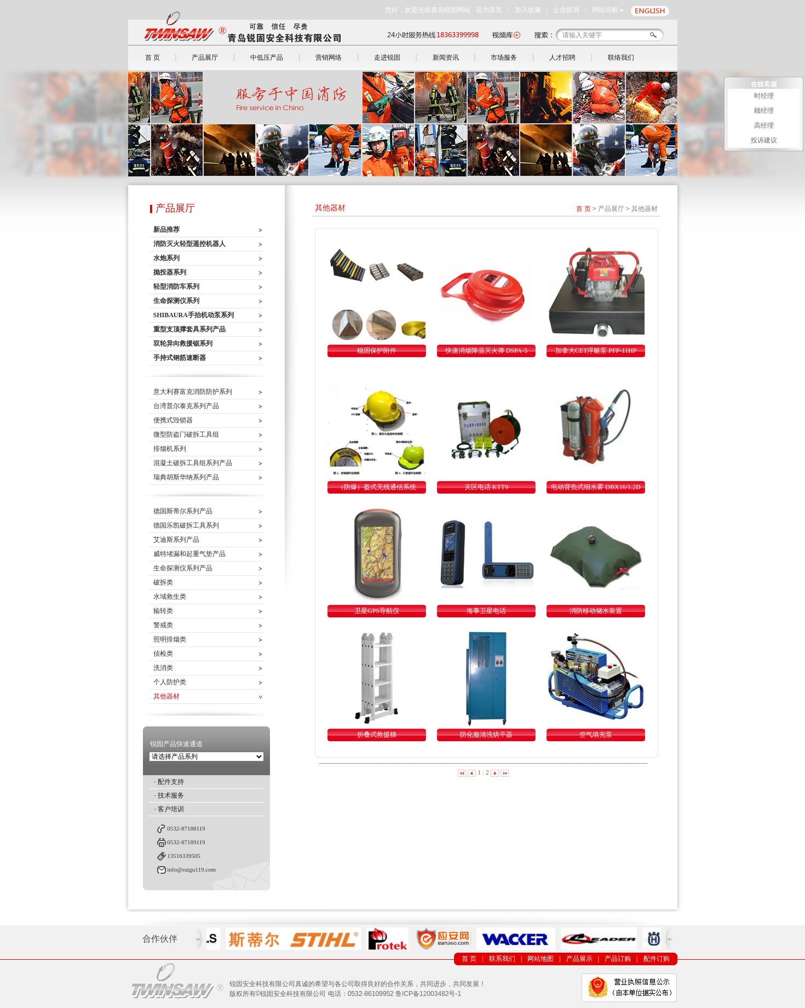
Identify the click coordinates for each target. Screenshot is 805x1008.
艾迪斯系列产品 (176, 539)
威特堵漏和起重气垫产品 (189, 554)
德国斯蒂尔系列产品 (182, 511)
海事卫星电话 (486, 611)
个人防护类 (169, 682)
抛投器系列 (169, 272)
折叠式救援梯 (376, 734)
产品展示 (579, 959)
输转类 (163, 611)
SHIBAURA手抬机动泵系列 (193, 315)
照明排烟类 (169, 639)
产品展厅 (205, 57)
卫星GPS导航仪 (376, 611)
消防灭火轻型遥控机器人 (189, 244)
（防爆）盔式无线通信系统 (376, 487)
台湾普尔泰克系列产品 (186, 406)
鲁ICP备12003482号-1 (428, 994)
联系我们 (502, 959)
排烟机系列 (169, 449)
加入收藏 (528, 10)
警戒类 (163, 625)
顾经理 (764, 110)
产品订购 (618, 959)
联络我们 (621, 57)
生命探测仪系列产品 (182, 568)
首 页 (152, 57)
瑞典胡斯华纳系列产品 (186, 477)
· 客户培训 (169, 809)
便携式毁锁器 (173, 420)
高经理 (764, 125)
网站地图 (540, 959)
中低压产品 (266, 57)
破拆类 (163, 582)
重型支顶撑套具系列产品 (189, 329)
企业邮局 (566, 10)
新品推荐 (166, 229)
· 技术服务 (169, 795)
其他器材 (166, 696)
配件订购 (656, 959)
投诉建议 (764, 140)
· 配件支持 (169, 782)
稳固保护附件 (376, 350)
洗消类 (163, 668)
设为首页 (489, 10)
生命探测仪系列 (176, 301)
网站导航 (605, 10)
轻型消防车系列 (176, 286)
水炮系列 (166, 258)
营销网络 (328, 57)
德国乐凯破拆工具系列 (186, 525)
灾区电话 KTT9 (486, 487)
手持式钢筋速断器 (179, 358)
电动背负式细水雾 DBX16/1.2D (595, 487)
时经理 (764, 96)
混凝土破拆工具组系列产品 (192, 463)
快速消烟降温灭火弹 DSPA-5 (486, 350)
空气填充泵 (595, 734)
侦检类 (163, 653)
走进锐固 (387, 57)
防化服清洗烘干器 (486, 734)
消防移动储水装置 (596, 611)
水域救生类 (169, 596)
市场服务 (504, 57)
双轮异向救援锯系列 (182, 343)
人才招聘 (562, 57)
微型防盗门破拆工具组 (186, 434)
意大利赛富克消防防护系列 (192, 392)
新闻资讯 (446, 57)
